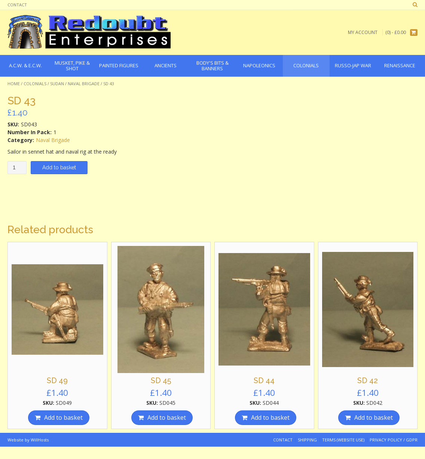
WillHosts (40, 440)
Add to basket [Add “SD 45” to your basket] (166, 417)
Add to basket (59, 167)
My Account (362, 32)
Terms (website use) (343, 439)
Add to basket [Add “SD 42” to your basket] (373, 417)
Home (13, 83)
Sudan (57, 83)
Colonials (35, 83)
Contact (17, 4)
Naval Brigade (84, 83)
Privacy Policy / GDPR (394, 439)
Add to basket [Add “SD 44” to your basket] (270, 417)
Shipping (307, 439)
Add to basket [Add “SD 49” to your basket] (63, 417)
